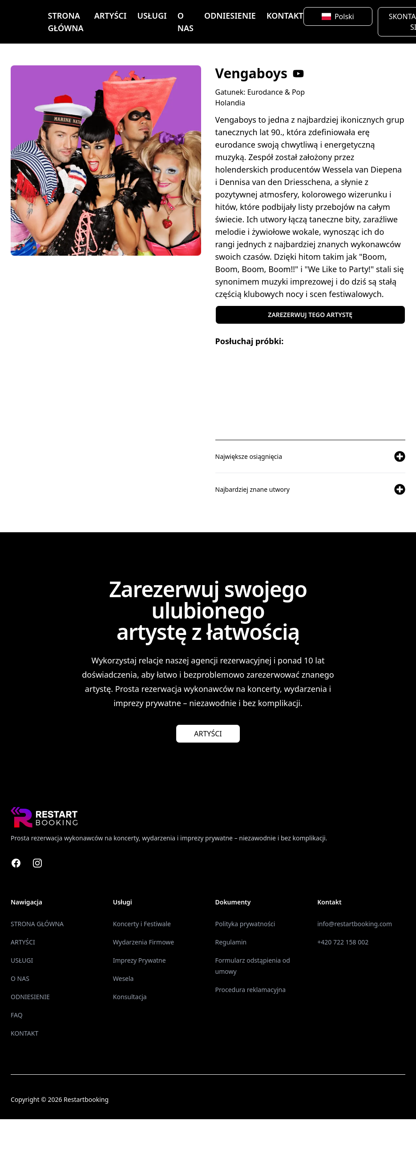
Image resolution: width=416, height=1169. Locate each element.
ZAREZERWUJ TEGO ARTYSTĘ (310, 314)
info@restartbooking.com (354, 924)
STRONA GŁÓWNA (66, 21)
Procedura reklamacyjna (250, 989)
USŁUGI (151, 15)
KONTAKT (285, 15)
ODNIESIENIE (230, 15)
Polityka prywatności (245, 924)
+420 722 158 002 (342, 942)
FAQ (17, 1015)
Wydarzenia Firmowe (143, 942)
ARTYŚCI (110, 15)
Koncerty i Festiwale (142, 924)
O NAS (186, 21)
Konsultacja (130, 996)
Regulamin (231, 942)
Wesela (123, 978)
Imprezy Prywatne (139, 960)
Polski (338, 16)
